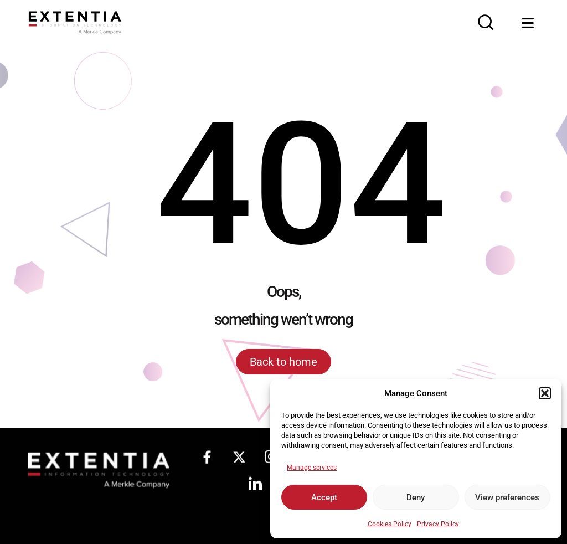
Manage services (312, 467)
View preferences (507, 497)
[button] (544, 393)
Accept (324, 497)
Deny (415, 497)
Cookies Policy (389, 524)
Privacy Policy (438, 524)
